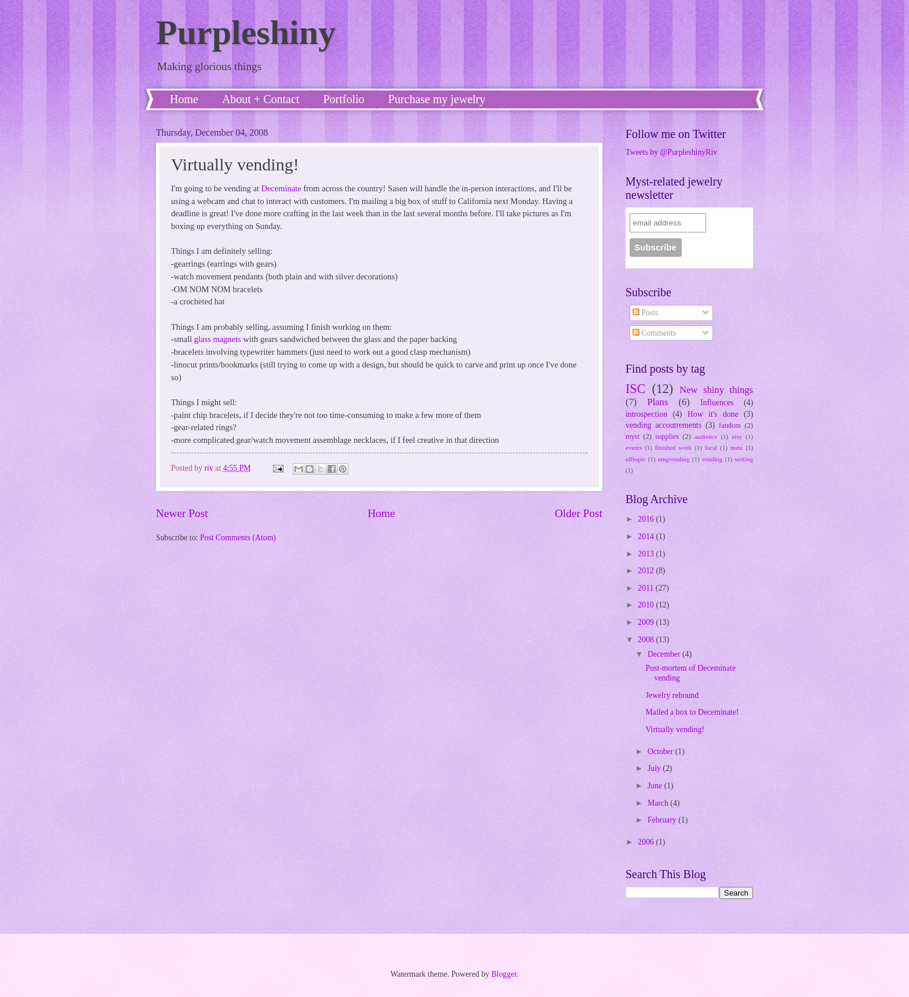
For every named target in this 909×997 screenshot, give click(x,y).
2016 (647, 519)
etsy (737, 436)
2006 (647, 842)
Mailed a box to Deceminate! (692, 712)
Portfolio (343, 99)
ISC (635, 388)
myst (632, 436)
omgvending (674, 459)
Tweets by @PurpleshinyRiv (671, 152)
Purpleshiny (246, 32)
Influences (716, 402)
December (665, 654)
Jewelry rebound (672, 695)
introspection (646, 414)
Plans (657, 401)
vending (712, 459)
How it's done (713, 414)
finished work (673, 447)
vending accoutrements (663, 425)
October (661, 751)
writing (744, 459)
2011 (647, 588)
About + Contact (261, 99)
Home (184, 99)
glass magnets (217, 339)
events (634, 447)
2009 (647, 622)
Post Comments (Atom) (238, 537)
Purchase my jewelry (437, 99)
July (655, 768)
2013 (647, 554)
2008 (647, 639)
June (656, 785)
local (711, 447)
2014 (647, 536)
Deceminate (281, 188)
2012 (647, 570)
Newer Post (182, 513)
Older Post (578, 513)
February (663, 820)
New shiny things (716, 389)
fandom (730, 425)
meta (736, 447)
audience (706, 436)
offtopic (636, 459)
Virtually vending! (674, 729)
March (659, 803)
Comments (654, 333)
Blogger (504, 974)
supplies (667, 436)
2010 (647, 605)
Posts (645, 312)
